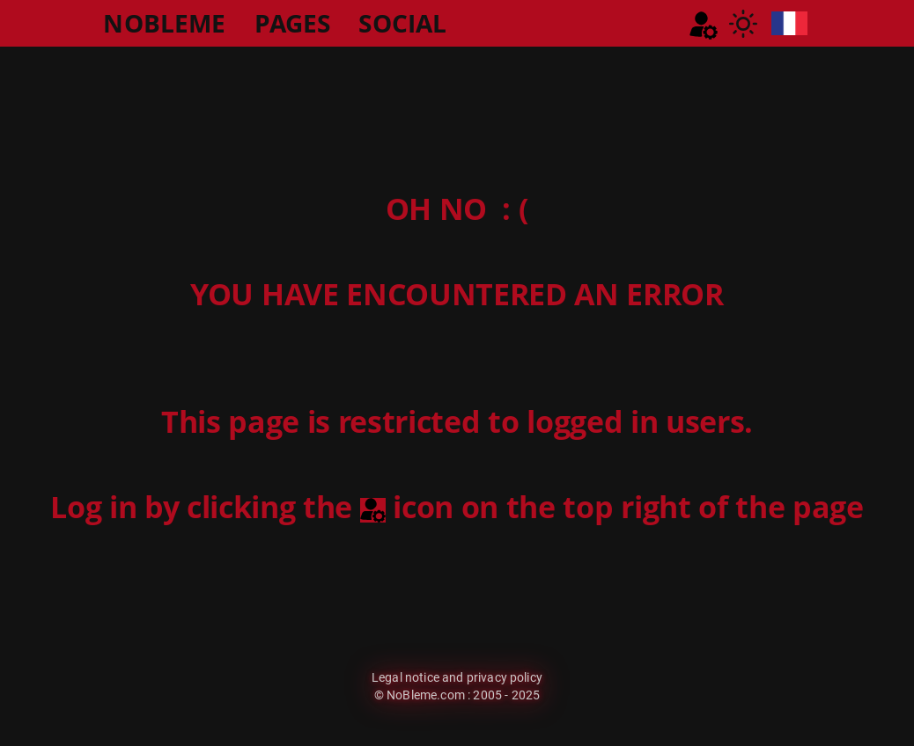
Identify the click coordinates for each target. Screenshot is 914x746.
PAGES (292, 23)
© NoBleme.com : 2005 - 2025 (457, 695)
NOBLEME (164, 23)
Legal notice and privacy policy (457, 677)
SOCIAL (402, 23)
